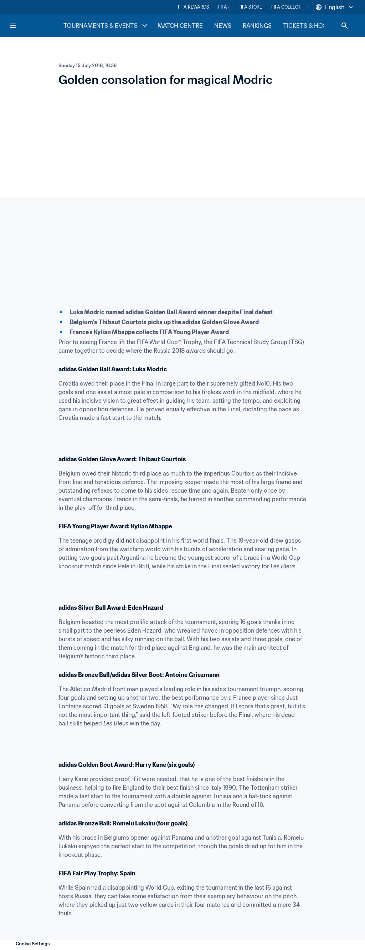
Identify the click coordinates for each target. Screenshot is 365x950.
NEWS (222, 25)
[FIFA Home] (36, 26)
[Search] (344, 25)
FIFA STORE (250, 7)
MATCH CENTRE (180, 25)
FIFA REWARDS (193, 7)
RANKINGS (257, 25)
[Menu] (13, 25)
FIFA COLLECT (286, 7)
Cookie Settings (33, 944)
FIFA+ (223, 7)
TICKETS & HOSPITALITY (317, 25)
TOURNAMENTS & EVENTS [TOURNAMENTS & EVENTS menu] (106, 25)
